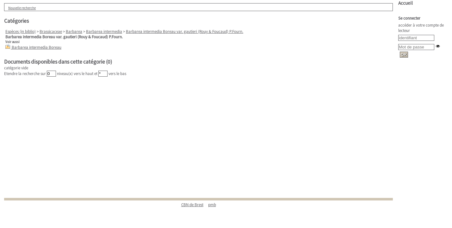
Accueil (405, 3)
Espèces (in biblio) (20, 31)
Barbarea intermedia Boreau (36, 47)
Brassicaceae (51, 31)
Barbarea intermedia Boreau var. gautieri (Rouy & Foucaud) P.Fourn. (184, 31)
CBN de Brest (192, 204)
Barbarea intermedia (104, 31)
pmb (212, 204)
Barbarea (74, 31)
